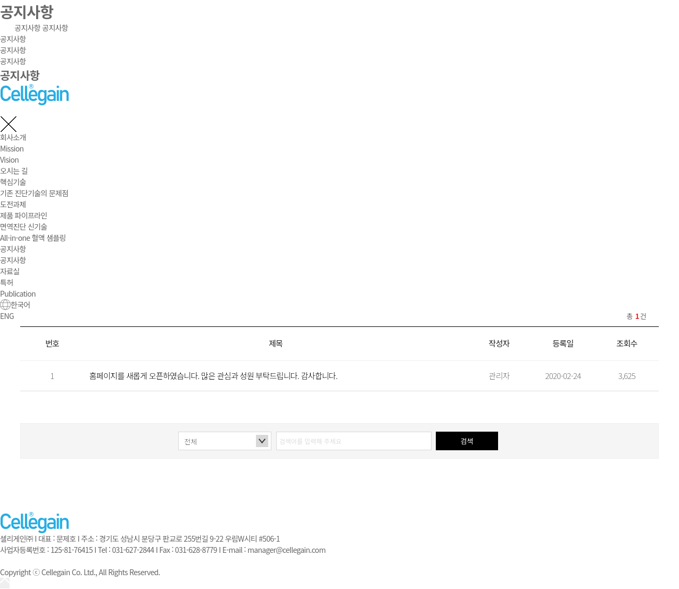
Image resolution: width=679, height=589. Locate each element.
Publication (18, 293)
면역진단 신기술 (23, 226)
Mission (11, 148)
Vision (9, 159)
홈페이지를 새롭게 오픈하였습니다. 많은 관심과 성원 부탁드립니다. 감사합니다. (213, 375)
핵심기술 (13, 181)
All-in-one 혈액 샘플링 (33, 237)
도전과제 (13, 204)
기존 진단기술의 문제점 (34, 193)
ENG (7, 315)
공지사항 (27, 27)
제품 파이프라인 (23, 215)
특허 (6, 282)
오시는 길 (14, 170)
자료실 (10, 271)
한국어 (15, 304)
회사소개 (13, 137)
